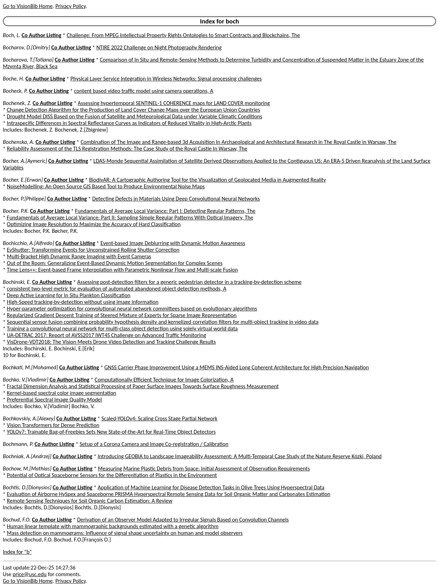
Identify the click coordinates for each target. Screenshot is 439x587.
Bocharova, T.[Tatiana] (28, 59)
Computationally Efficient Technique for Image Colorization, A (164, 379)
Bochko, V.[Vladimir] (25, 379)
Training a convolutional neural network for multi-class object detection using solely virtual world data (122, 328)
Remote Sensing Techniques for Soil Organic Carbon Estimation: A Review (90, 500)
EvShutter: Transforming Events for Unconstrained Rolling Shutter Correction (93, 249)
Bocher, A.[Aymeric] (25, 161)
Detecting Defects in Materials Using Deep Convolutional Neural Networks (176, 198)
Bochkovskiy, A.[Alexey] (29, 418)
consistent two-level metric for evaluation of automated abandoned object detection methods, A (117, 288)
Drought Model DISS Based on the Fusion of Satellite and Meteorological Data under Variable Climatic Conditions (134, 116)
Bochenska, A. (18, 142)
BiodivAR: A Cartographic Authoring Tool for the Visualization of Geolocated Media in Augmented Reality (207, 179)
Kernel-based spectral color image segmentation (61, 393)
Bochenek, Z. (17, 103)
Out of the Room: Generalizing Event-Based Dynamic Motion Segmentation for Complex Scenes (115, 263)
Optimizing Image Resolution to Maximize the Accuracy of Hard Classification (94, 224)
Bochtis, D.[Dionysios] (27, 487)
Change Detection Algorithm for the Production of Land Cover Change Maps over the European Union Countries (133, 109)
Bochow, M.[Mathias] (27, 468)
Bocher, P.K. (16, 211)
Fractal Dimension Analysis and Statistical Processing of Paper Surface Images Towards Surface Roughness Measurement (143, 386)
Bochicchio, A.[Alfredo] (28, 243)
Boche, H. (13, 78)
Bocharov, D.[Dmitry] (26, 47)
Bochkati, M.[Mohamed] (30, 367)
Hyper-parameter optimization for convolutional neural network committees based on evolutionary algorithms (132, 308)
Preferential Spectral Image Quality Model (54, 399)
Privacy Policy (70, 6)
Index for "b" (17, 551)
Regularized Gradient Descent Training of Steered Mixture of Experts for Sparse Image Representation (122, 315)
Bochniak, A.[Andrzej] (27, 456)
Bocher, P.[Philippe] (24, 198)
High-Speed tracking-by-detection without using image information (83, 302)
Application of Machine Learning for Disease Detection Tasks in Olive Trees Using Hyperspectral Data (211, 487)
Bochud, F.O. (17, 519)
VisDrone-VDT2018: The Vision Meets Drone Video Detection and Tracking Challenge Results (111, 341)
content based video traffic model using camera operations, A (144, 91)
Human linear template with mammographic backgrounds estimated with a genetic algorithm (113, 526)
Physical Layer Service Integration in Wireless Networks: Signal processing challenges (166, 78)
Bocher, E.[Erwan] (23, 179)
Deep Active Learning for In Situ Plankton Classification (69, 295)
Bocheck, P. (15, 91)
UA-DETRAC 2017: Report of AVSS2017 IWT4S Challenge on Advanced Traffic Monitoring (106, 335)
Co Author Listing (41, 35)
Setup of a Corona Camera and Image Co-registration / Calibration (153, 444)
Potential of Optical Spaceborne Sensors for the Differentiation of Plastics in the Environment (112, 475)
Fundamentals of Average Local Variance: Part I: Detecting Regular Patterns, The (165, 211)
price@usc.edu (30, 574)
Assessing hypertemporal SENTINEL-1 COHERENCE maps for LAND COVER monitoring (174, 103)
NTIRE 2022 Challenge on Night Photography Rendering (159, 47)
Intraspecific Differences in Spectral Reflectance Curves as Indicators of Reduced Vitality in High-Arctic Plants (129, 123)
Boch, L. (11, 35)
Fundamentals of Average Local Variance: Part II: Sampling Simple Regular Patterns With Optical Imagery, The (130, 217)
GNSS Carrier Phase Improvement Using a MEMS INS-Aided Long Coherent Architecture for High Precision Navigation (236, 367)
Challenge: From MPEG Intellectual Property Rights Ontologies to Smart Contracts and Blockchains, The (183, 35)
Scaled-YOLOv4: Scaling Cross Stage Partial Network (159, 418)
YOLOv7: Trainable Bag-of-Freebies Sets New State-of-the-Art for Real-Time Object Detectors (111, 431)
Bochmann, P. (18, 444)
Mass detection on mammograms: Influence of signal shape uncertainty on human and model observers (125, 533)
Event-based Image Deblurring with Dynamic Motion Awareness (172, 243)
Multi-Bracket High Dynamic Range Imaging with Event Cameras (79, 256)
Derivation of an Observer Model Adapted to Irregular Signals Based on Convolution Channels (183, 519)
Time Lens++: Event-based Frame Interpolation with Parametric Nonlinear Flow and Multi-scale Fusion (122, 269)
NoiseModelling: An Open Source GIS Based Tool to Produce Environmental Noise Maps (106, 186)
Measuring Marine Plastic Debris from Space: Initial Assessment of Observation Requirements (203, 468)
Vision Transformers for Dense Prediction (53, 425)
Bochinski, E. (17, 282)
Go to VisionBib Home (28, 6)
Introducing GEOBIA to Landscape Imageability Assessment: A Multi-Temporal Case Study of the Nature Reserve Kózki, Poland (240, 456)
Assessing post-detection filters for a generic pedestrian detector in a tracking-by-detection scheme (189, 282)
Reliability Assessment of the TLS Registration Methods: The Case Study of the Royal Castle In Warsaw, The (127, 148)
